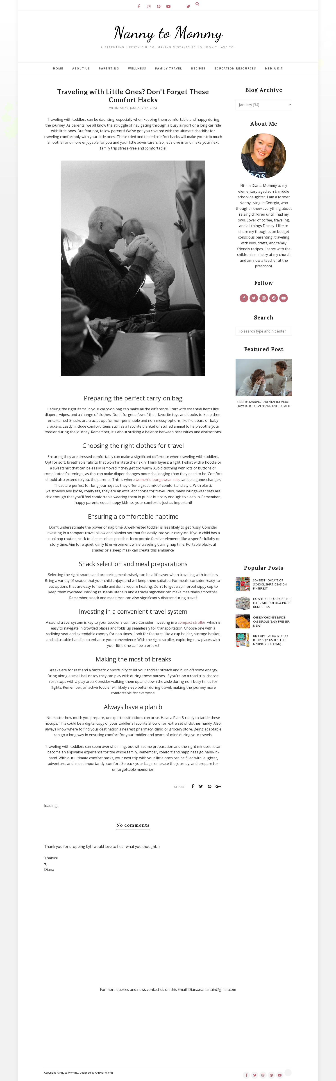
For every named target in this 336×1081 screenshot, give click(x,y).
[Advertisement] (264, 486)
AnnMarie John (104, 1072)
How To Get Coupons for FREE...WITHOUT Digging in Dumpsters (272, 603)
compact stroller (191, 622)
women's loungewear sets (158, 479)
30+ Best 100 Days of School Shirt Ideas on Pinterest (270, 584)
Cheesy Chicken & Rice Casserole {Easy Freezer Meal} (271, 621)
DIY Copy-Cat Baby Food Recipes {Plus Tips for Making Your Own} (270, 640)
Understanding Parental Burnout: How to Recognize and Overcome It (264, 404)
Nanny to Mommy (168, 32)
